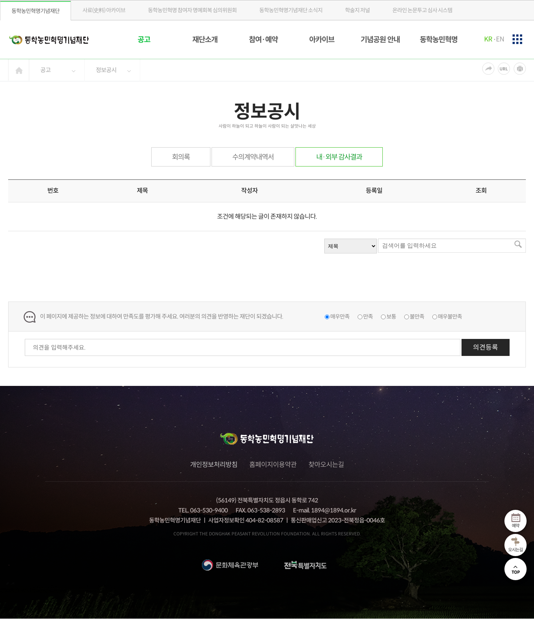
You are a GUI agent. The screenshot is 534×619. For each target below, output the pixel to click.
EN (500, 39)
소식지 (290, 10)
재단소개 (204, 39)
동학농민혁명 (438, 39)
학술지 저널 (357, 10)
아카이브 (321, 39)
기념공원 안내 (380, 39)
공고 (144, 39)
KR (488, 39)
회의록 (181, 157)
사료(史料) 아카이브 (103, 10)
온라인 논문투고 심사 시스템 (422, 10)
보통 (391, 316)
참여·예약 (263, 39)
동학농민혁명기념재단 (35, 10)
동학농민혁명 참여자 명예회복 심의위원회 (192, 10)
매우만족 (339, 316)
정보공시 (106, 70)
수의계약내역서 (253, 157)
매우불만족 (450, 316)
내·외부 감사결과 (339, 157)
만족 (368, 316)
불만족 (417, 316)
